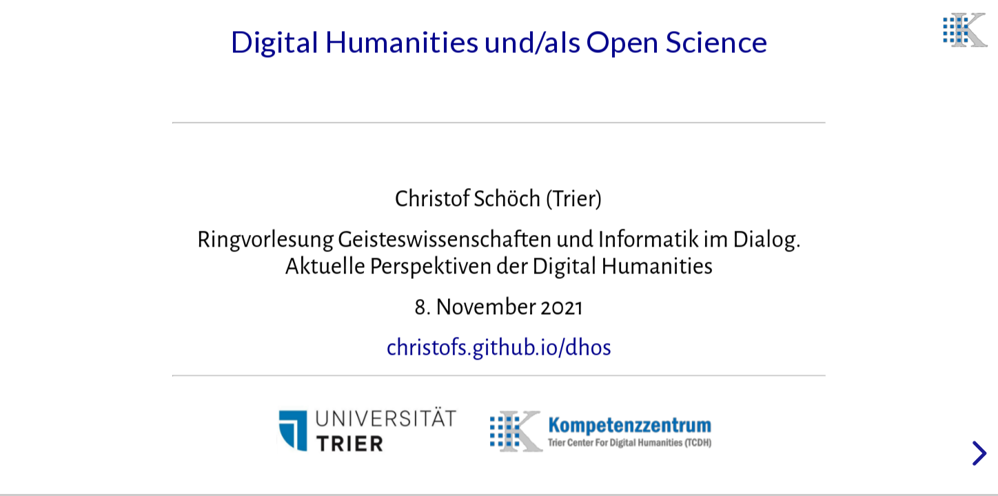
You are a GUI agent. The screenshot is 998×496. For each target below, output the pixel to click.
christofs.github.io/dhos (499, 347)
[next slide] (977, 453)
